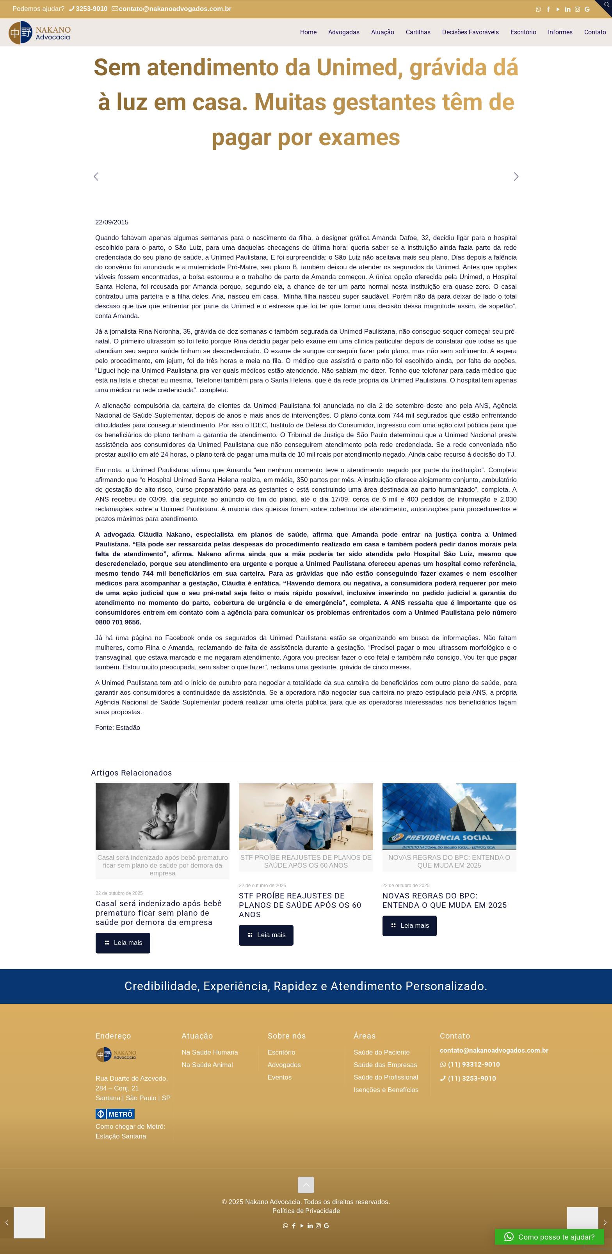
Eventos (280, 1077)
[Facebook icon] (548, 9)
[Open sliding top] (603, 9)
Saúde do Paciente (382, 1052)
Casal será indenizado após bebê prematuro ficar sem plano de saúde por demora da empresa (159, 913)
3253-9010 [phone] (91, 8)
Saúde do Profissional (386, 1077)
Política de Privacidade (306, 1211)
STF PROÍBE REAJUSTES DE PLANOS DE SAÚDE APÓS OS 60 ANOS (300, 905)
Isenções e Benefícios (386, 1090)
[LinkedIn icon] (568, 9)
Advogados (284, 1065)
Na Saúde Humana (209, 1052)
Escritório (281, 1052)
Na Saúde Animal (207, 1065)
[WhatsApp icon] (538, 9)
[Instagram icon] (577, 9)
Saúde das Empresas (385, 1065)
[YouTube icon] (558, 9)
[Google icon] (587, 9)
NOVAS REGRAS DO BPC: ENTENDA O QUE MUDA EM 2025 (444, 900)
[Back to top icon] (306, 1185)
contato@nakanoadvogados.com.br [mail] (175, 8)
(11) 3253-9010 (471, 1078)
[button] (549, 1237)
